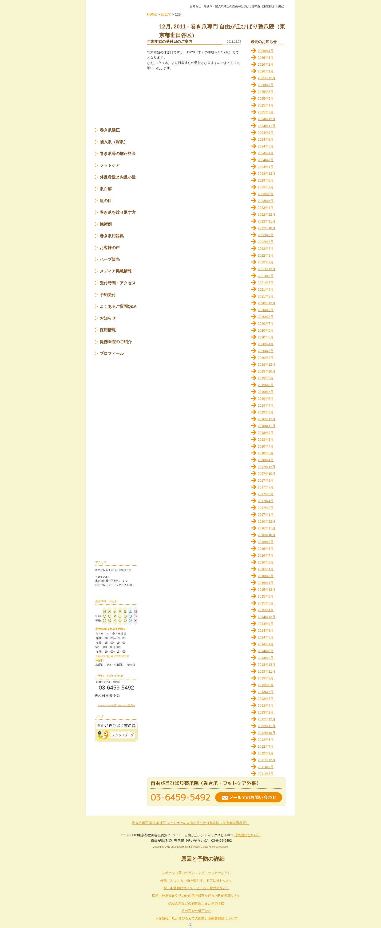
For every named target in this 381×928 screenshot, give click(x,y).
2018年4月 (266, 460)
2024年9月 (266, 133)
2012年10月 (266, 733)
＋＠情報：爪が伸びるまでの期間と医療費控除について (196, 918)
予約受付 (108, 295)
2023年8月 (266, 180)
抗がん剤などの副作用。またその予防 (196, 903)
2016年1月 (266, 583)
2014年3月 (266, 651)
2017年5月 (266, 494)
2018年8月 (266, 439)
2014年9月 (266, 624)
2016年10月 (266, 535)
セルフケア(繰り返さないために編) (116, 490)
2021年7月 (266, 283)
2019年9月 (266, 378)
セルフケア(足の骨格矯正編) (116, 433)
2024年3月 (266, 160)
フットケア (110, 166)
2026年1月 (266, 71)
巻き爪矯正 (110, 130)
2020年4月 (266, 344)
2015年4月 (266, 610)
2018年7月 (266, 446)
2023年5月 (266, 201)
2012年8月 (266, 740)
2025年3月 (266, 112)
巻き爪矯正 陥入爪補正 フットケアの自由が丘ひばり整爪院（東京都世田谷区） (190, 823)
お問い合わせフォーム (118, 701)
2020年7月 (266, 323)
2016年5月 (266, 562)
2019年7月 (266, 392)
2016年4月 (266, 569)
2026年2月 (266, 64)
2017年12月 (266, 467)
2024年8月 (266, 139)
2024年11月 (266, 126)
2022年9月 (266, 235)
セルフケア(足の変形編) (116, 419)
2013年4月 (266, 705)
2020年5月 (266, 337)
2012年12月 (266, 719)
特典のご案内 (116, 103)
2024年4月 (266, 153)
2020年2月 (266, 358)
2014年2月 (266, 658)
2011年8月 (266, 774)
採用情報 (108, 330)
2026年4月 (266, 51)
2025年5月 (266, 98)
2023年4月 (266, 208)
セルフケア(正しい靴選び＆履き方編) (116, 461)
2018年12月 (266, 419)
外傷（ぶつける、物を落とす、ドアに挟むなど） (196, 880)
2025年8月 (266, 92)
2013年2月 (266, 712)
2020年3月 (266, 351)
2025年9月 (266, 85)
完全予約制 (116, 77)
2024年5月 (266, 146)
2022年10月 (266, 228)
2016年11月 (266, 528)
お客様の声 (110, 248)
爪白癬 (106, 189)
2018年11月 (266, 426)
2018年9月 (266, 433)
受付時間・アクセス (118, 283)
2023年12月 (266, 173)
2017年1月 (266, 514)
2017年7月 (266, 487)
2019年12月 (266, 364)
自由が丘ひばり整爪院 (116, 38)
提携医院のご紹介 (116, 342)
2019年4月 (266, 405)
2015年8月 (266, 596)
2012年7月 (266, 746)
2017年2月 (266, 508)
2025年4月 (266, 105)
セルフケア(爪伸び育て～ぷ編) (116, 393)
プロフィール (112, 354)
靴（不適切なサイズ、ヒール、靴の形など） (196, 888)
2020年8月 (266, 317)
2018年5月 (266, 453)
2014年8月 (266, 630)
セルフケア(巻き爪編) (116, 406)
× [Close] (190, 926)
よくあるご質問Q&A (118, 307)
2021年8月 (266, 276)
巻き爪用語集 (112, 236)
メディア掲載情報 (116, 272)
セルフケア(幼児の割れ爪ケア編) (116, 504)
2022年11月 (266, 221)
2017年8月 (266, 480)
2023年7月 (266, 187)
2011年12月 (266, 760)
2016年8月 (266, 549)
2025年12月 (266, 78)
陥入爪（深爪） (114, 142)
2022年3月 (266, 255)
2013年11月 (266, 671)
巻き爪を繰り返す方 (118, 213)
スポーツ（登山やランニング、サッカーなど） (196, 873)
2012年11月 (266, 726)
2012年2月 (266, 753)
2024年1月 (266, 167)
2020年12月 (266, 303)
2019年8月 (266, 385)
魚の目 (106, 201)
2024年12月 (266, 119)
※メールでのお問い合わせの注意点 (116, 705)
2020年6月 (266, 330)
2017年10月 (266, 474)
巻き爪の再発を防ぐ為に (116, 540)
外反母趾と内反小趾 (118, 177)
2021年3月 (266, 296)
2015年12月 (266, 589)
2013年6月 (266, 699)
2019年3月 (266, 412)
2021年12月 (266, 269)
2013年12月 (266, 664)
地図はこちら (125, 590)
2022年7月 (266, 242)
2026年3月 (266, 57)
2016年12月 (266, 521)
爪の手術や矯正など (196, 911)
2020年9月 (266, 310)
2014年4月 (266, 644)
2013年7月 (266, 692)
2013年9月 (266, 678)
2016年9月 (266, 542)
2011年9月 (266, 767)
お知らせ (108, 319)
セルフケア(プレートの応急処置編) (116, 475)
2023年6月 (266, 194)
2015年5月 (266, 603)
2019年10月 (266, 371)
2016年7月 (266, 555)
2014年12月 (266, 617)
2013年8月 (266, 685)
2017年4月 (266, 501)
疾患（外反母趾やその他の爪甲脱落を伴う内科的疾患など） (196, 895)
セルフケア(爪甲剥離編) (116, 518)
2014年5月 (266, 637)
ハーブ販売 (110, 260)
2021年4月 (266, 289)
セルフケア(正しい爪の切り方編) (116, 447)
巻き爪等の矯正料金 (118, 154)
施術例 (106, 224)
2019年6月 (266, 399)
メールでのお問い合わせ (248, 797)
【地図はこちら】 (247, 835)
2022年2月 (266, 262)
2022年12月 (266, 214)
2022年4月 (266, 248)
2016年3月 (266, 576)
